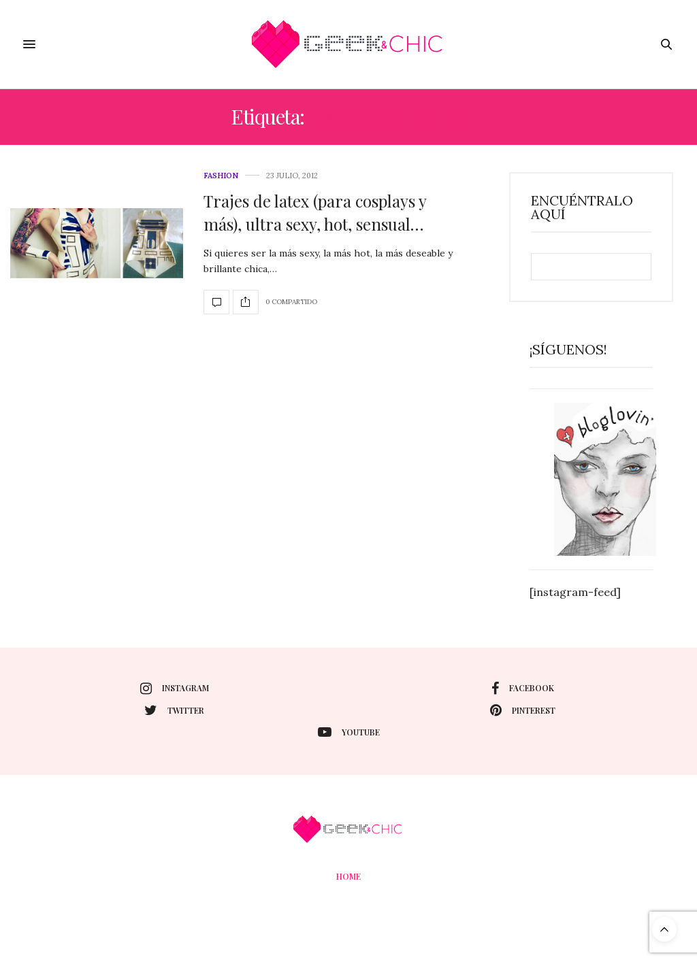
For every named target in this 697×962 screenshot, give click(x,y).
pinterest (522, 710)
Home (348, 876)
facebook (522, 688)
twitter (174, 710)
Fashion (221, 176)
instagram (174, 688)
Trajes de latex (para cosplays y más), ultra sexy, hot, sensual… (315, 212)
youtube (349, 732)
